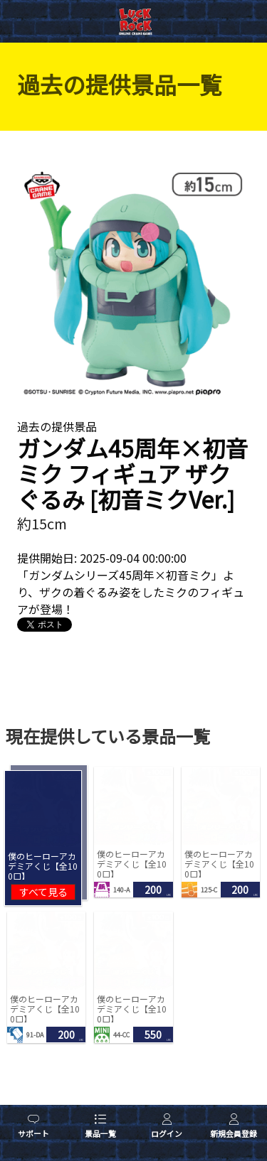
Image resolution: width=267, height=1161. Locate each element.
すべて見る (43, 892)
